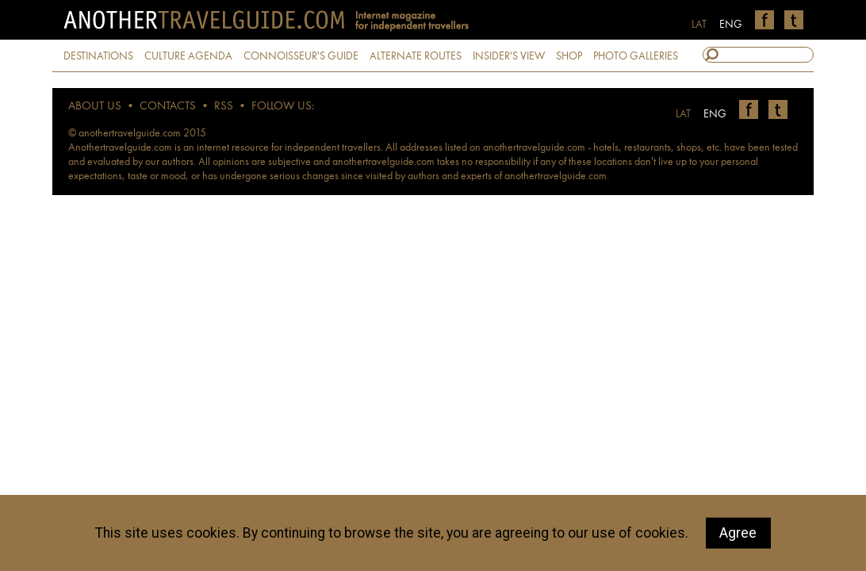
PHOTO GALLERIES (635, 56)
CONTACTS (168, 107)
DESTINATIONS (98, 56)
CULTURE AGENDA (188, 56)
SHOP (569, 56)
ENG (730, 24)
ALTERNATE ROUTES (416, 56)
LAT (699, 24)
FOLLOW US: (282, 107)
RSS (223, 107)
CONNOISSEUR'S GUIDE (300, 56)
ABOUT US (94, 107)
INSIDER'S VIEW (509, 56)
